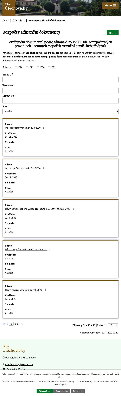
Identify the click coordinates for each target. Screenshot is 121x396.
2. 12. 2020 (10, 217)
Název (6, 74)
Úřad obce (18, 20)
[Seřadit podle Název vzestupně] (12, 73)
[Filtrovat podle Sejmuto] (60, 100)
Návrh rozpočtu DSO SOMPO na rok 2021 (28, 249)
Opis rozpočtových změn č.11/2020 (25, 168)
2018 (20, 67)
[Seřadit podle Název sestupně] (12, 74)
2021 (53, 67)
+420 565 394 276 (15, 368)
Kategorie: (7, 67)
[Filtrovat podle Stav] (60, 111)
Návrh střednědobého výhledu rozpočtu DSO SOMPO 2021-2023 (40, 208)
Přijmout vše (44, 391)
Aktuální (9, 151)
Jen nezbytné (62, 391)
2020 (42, 67)
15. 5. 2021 (10, 258)
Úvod (5, 20)
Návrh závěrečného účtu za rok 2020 (26, 289)
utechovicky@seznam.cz (19, 364)
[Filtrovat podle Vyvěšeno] (60, 90)
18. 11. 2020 (11, 136)
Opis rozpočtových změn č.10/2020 (25, 127)
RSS (113, 32)
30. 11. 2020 (11, 177)
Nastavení (77, 391)
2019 (30, 67)
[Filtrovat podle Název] (60, 79)
